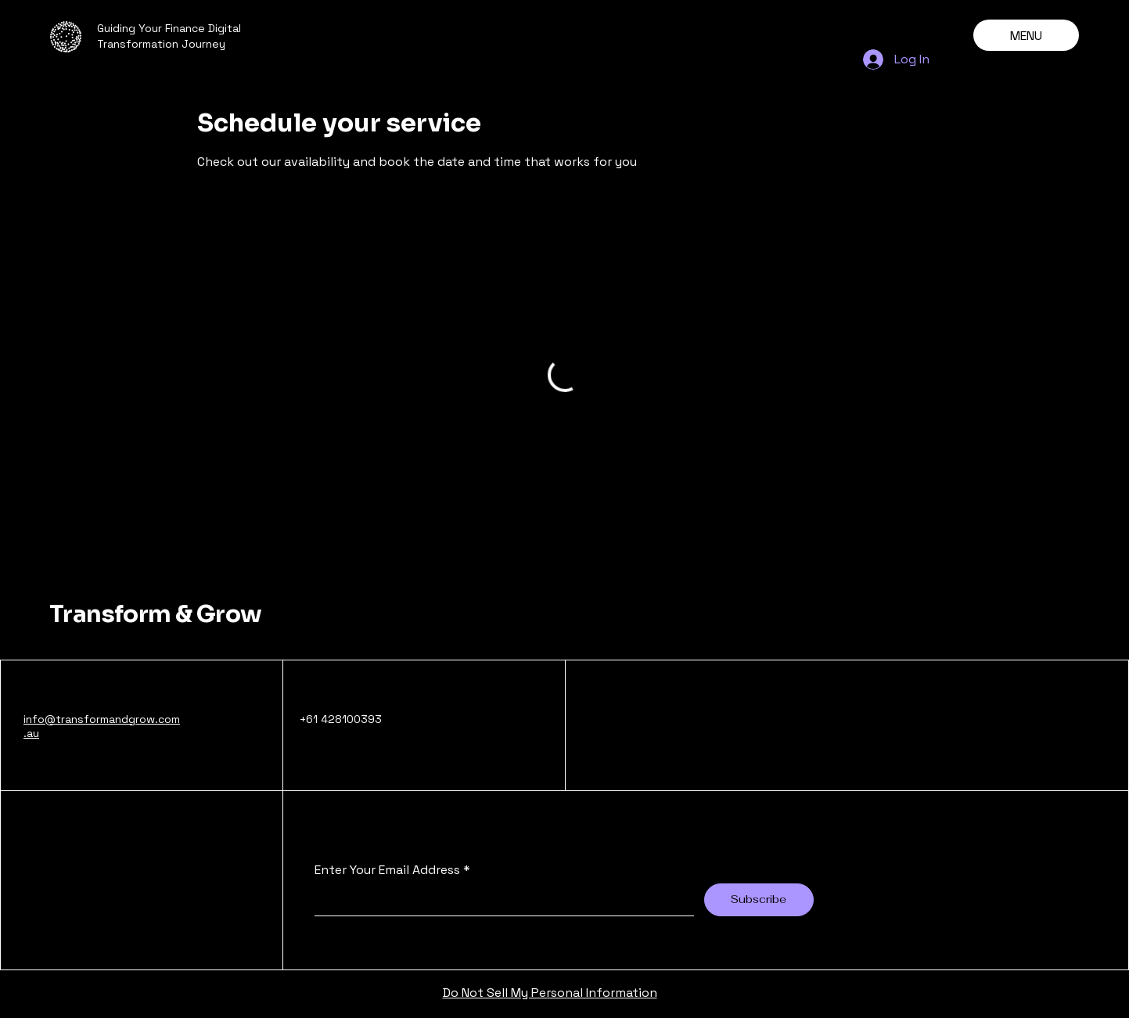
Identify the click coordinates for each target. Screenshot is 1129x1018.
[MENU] (1026, 35)
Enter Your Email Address (387, 870)
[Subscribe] (759, 899)
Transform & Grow (155, 614)
